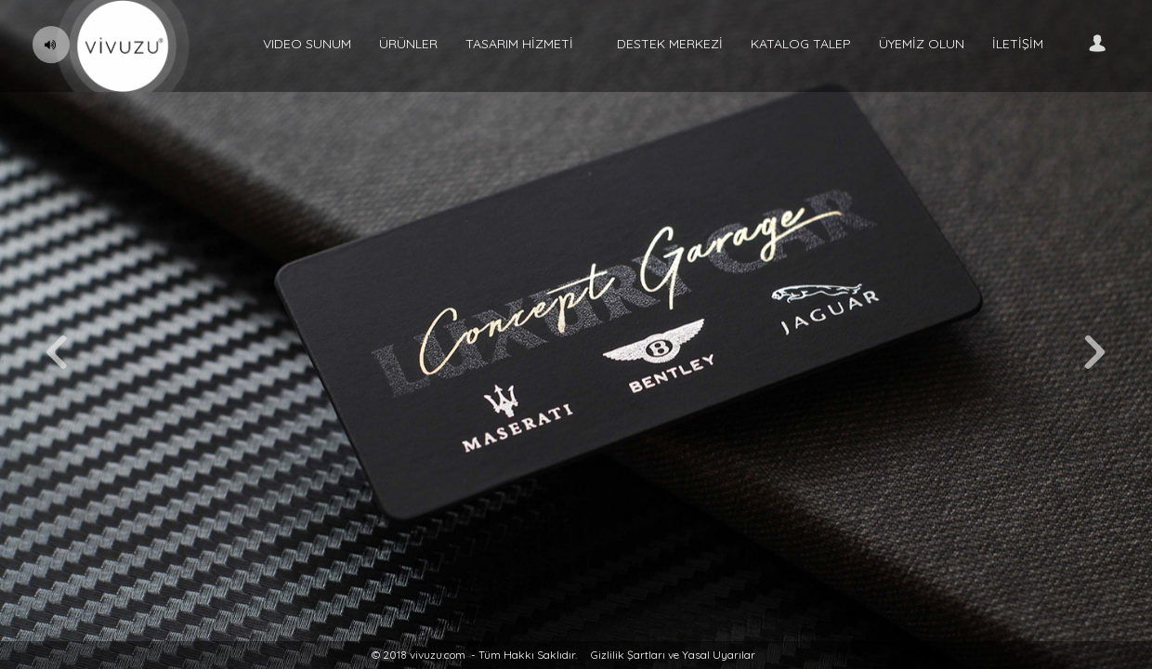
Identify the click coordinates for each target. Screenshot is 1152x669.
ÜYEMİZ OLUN (921, 43)
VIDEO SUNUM (307, 43)
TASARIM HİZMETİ (519, 43)
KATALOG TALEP (801, 43)
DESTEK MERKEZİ (670, 43)
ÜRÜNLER (408, 43)
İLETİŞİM (1017, 43)
